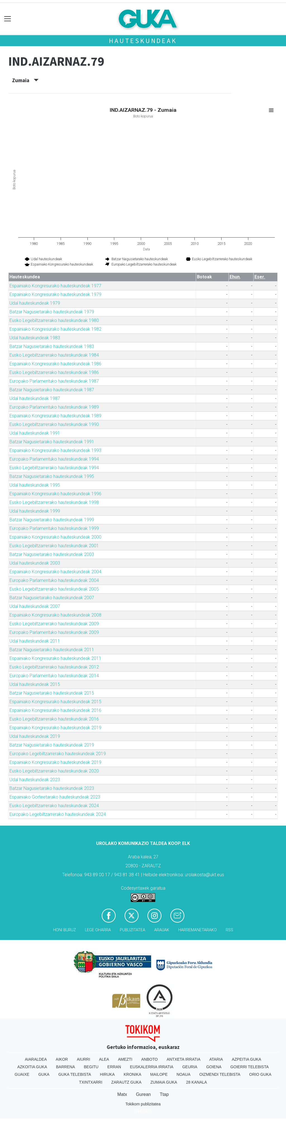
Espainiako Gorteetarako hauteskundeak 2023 (54, 797)
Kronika (132, 1074)
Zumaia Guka (163, 1082)
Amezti (125, 1059)
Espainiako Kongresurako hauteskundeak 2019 (55, 727)
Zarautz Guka (126, 1082)
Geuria (189, 1067)
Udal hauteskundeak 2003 (34, 563)
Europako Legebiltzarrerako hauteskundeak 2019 (57, 753)
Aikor (62, 1059)
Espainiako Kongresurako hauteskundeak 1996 (55, 493)
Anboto (149, 1059)
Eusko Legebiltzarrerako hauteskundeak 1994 (54, 467)
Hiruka (107, 1074)
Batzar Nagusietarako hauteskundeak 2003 (51, 554)
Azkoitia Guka (32, 1067)
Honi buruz (64, 930)
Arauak (161, 930)
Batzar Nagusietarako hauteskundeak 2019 (51, 745)
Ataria (216, 1059)
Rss (229, 930)
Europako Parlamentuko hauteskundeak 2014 (54, 675)
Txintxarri (90, 1082)
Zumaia (25, 80)
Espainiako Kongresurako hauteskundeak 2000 (55, 537)
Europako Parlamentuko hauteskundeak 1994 (54, 459)
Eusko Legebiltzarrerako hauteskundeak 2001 (54, 545)
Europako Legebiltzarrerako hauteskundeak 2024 (57, 814)
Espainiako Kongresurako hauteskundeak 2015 (55, 701)
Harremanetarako (197, 930)
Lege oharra (98, 930)
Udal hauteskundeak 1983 (34, 337)
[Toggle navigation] (8, 19)
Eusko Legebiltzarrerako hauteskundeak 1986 (54, 372)
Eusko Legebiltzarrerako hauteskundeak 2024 (54, 805)
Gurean (143, 1094)
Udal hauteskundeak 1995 (34, 485)
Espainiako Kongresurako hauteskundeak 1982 (55, 329)
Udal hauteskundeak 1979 (34, 303)
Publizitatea (132, 930)
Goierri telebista (249, 1067)
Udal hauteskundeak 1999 (34, 511)
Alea (104, 1059)
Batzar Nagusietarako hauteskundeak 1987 (51, 389)
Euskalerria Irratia (151, 1067)
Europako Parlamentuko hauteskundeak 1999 (54, 528)
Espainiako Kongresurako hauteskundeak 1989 (55, 415)
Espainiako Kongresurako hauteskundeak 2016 (55, 710)
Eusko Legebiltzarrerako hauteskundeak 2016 (54, 719)
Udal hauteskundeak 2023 (34, 779)
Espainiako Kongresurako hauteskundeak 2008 (55, 615)
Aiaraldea (36, 1059)
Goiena (213, 1067)
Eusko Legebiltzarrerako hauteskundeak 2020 (54, 771)
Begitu (91, 1067)
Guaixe (22, 1074)
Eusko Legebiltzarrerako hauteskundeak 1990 (54, 424)
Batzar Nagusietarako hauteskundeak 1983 (51, 346)
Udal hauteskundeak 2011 (34, 641)
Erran (114, 1067)
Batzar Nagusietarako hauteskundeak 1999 (51, 519)
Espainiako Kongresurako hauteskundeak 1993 (55, 450)
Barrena (65, 1067)
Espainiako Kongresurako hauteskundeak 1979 (55, 294)
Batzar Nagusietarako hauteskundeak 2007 (51, 597)
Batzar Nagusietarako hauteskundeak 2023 (51, 788)
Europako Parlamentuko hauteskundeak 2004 (54, 580)
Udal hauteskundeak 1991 (34, 433)
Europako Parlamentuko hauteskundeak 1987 (54, 381)
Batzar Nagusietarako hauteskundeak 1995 (51, 476)
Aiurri (83, 1059)
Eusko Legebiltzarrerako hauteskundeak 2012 (54, 667)
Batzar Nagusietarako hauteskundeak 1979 (51, 311)
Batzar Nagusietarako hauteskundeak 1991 (51, 441)
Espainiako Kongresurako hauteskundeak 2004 (55, 571)
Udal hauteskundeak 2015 (34, 684)
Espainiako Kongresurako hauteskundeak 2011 (55, 658)
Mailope (159, 1074)
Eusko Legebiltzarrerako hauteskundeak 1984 (54, 355)
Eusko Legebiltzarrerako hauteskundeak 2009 (54, 623)
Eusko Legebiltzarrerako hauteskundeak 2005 (54, 589)
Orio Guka (260, 1074)
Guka (43, 1074)
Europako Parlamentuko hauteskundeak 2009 (54, 632)
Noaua (183, 1074)
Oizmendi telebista (219, 1074)
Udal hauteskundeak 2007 (34, 606)
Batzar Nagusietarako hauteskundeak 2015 (51, 693)
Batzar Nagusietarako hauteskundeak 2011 (51, 649)
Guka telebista (74, 1074)
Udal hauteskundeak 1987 (34, 398)
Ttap (164, 1094)
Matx (122, 1094)
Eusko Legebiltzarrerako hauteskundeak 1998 (54, 502)
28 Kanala (196, 1082)
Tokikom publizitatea (143, 1104)
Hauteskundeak (143, 40)
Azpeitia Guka (246, 1059)
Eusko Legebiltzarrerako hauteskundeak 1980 (54, 320)
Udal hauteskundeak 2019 (34, 736)
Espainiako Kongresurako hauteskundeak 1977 (55, 285)
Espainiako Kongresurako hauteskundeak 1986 (55, 363)
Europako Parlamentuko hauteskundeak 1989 (54, 407)
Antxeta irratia (184, 1059)
